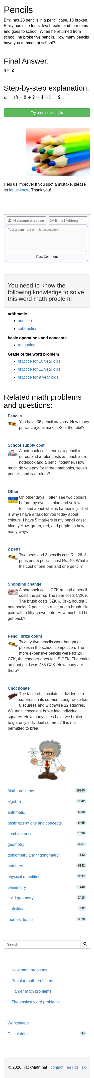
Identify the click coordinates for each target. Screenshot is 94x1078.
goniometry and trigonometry (47, 855)
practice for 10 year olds (39, 361)
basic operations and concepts (47, 823)
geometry (47, 844)
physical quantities (47, 876)
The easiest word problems (36, 1002)
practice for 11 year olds (39, 369)
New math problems (29, 970)
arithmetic (47, 812)
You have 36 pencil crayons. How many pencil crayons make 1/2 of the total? (48, 422)
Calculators (47, 1033)
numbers (47, 865)
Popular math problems (32, 981)
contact (56, 1067)
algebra (47, 801)
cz (76, 1067)
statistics (47, 908)
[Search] (85, 944)
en (69, 1067)
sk (84, 1067)
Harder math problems (31, 991)
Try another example (47, 113)
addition (25, 321)
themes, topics (47, 919)
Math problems (47, 790)
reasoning (26, 345)
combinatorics (47, 833)
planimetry (47, 887)
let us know (19, 190)
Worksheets (18, 1023)
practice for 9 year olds (38, 377)
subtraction (27, 329)
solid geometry (47, 897)
